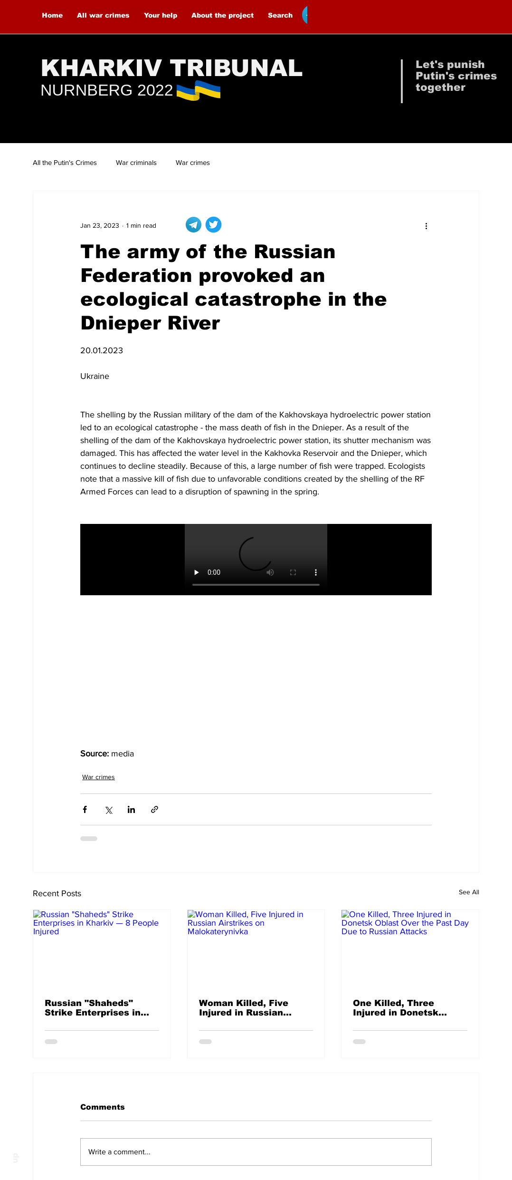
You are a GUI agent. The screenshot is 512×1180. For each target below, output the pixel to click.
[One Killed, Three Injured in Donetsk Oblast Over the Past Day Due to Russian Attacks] (410, 948)
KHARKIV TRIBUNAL (171, 68)
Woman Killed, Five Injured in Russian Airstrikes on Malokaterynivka (243, 1007)
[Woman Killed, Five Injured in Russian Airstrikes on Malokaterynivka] (256, 948)
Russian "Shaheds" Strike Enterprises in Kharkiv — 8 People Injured (93, 1007)
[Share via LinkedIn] (131, 809)
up (14, 1158)
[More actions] (426, 225)
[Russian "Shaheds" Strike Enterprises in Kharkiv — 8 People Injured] (102, 948)
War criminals (136, 162)
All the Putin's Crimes (65, 162)
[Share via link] (154, 809)
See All (469, 892)
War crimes (193, 162)
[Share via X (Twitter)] (108, 809)
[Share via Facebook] (84, 809)
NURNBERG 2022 (106, 90)
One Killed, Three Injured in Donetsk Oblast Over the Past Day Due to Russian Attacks (401, 1007)
